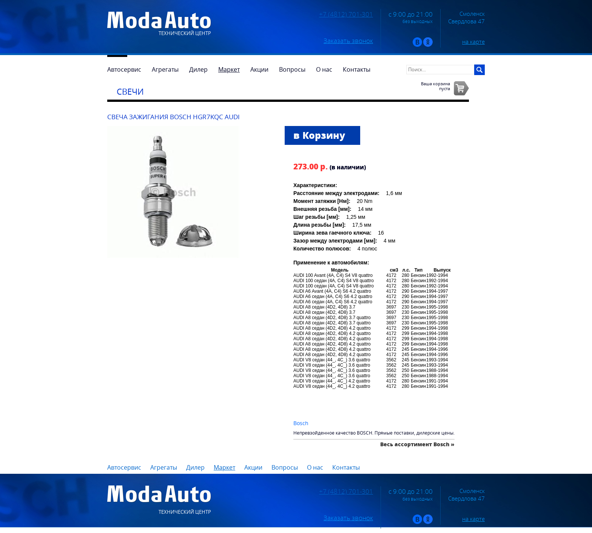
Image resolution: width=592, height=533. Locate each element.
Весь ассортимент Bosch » (417, 444)
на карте (473, 41)
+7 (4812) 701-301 (346, 14)
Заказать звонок (348, 41)
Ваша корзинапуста (435, 86)
